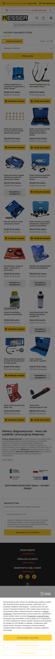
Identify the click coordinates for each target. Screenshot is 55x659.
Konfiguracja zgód (27, 653)
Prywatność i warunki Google (38, 616)
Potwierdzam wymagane (27, 645)
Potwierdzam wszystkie (27, 638)
